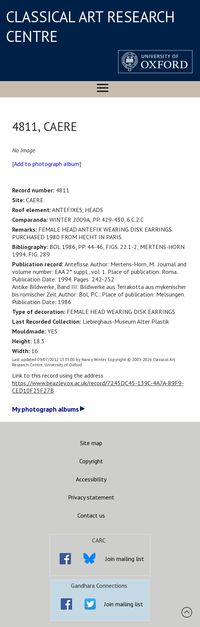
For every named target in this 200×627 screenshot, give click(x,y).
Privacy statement (91, 497)
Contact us (91, 515)
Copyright (91, 461)
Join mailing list (124, 558)
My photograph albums (48, 409)
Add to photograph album (46, 164)
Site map (91, 443)
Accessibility (91, 479)
